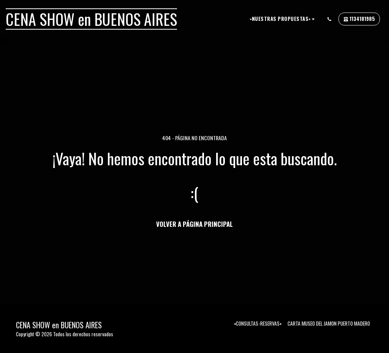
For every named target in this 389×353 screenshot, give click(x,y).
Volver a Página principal (194, 224)
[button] (283, 18)
